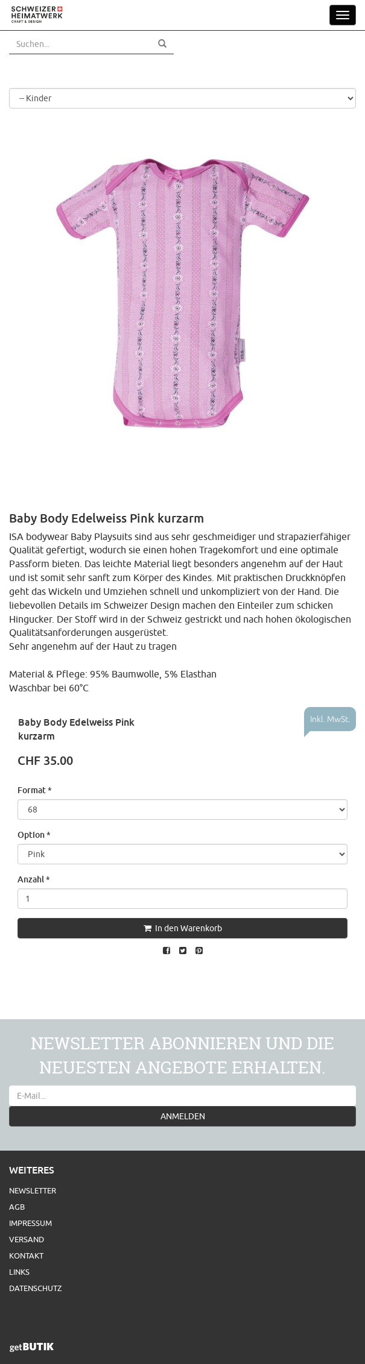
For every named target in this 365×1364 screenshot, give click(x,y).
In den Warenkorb (183, 928)
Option (34, 834)
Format (34, 790)
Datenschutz (35, 1288)
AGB (17, 1207)
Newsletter (32, 1190)
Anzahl (33, 879)
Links (19, 1272)
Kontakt (26, 1255)
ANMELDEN (182, 1116)
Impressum (30, 1223)
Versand (26, 1239)
